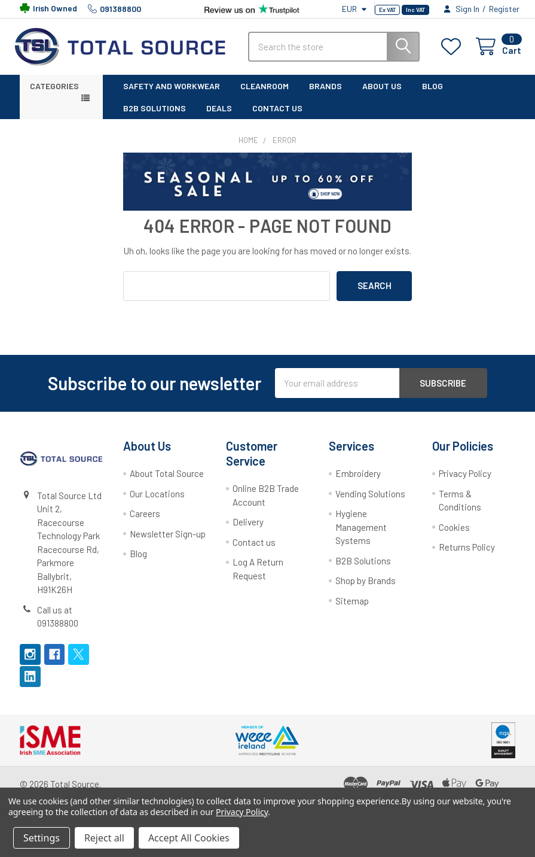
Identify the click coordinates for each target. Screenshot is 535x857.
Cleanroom (264, 94)
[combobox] (334, 51)
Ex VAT (387, 9)
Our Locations (157, 502)
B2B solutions (154, 116)
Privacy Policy (465, 481)
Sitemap (352, 608)
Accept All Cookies (189, 837)
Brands (325, 94)
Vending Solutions (370, 502)
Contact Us (277, 116)
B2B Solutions (363, 568)
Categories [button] (54, 94)
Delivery (248, 530)
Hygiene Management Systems (361, 535)
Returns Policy (467, 555)
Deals (219, 116)
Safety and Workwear (171, 94)
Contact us (254, 550)
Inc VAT (415, 9)
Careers (145, 521)
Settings (41, 837)
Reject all (104, 837)
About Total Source (167, 481)
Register (504, 9)
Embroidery (358, 481)
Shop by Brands (365, 589)
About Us (382, 94)
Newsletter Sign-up (168, 541)
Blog (432, 94)
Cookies (454, 535)
